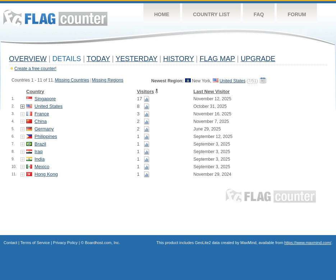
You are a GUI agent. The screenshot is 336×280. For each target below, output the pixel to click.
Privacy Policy (65, 242)
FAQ (259, 14)
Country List (211, 14)
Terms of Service (35, 242)
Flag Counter (55, 18)
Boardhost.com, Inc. (102, 242)
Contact (10, 242)
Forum (296, 14)
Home (161, 14)
